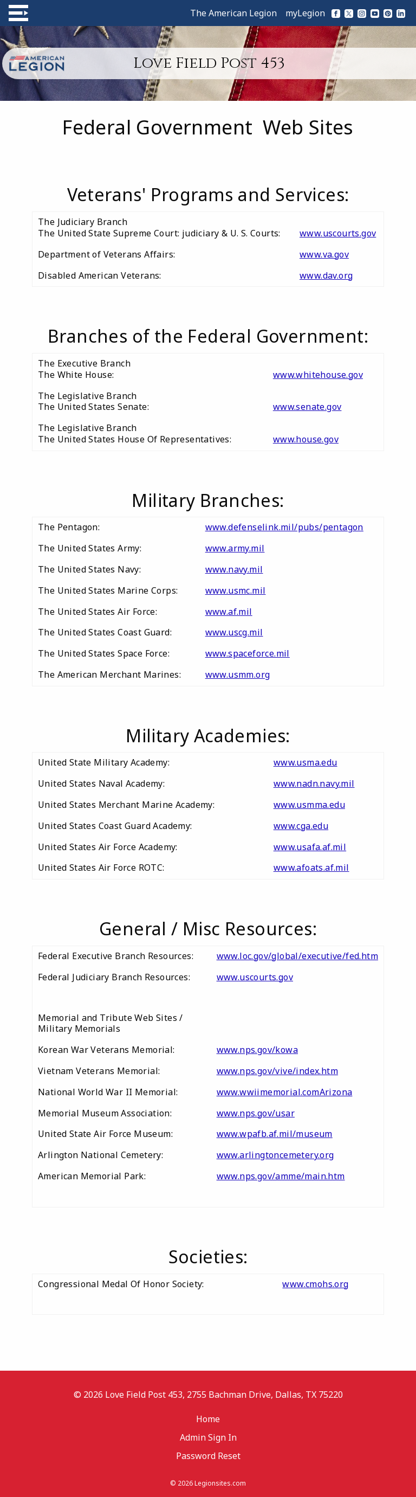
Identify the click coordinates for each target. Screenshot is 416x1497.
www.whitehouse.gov (318, 375)
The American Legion (233, 13)
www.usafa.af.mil (310, 847)
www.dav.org (326, 275)
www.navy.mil (234, 569)
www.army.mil (235, 548)
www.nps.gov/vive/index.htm (277, 1071)
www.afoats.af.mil (311, 867)
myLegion (305, 13)
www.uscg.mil (234, 632)
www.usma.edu (305, 762)
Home (208, 1419)
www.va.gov (324, 254)
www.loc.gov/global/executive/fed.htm (297, 956)
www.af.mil (228, 612)
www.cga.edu (301, 826)
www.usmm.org (237, 674)
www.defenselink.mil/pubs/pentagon (284, 527)
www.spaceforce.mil (247, 653)
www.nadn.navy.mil (314, 783)
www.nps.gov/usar (256, 1113)
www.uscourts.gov (338, 233)
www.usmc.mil (235, 590)
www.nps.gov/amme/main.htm (281, 1176)
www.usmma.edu (309, 805)
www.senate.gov (307, 407)
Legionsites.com (220, 1483)
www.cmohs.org (315, 1284)
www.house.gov (306, 439)
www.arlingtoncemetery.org (275, 1155)
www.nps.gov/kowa (257, 1050)
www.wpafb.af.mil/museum (275, 1134)
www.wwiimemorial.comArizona (285, 1092)
